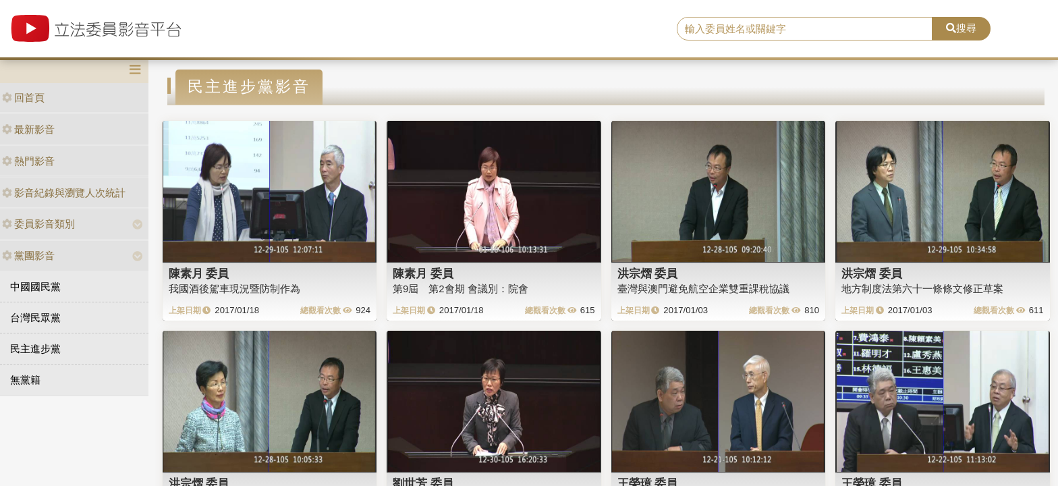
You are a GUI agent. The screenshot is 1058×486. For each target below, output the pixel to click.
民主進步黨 (35, 348)
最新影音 (28, 129)
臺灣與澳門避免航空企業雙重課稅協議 (703, 288)
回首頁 (23, 97)
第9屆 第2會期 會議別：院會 (460, 288)
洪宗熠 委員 (647, 273)
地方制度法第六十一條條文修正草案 (922, 288)
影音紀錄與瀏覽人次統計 (64, 192)
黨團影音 (28, 255)
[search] (805, 29)
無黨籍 (25, 379)
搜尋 (961, 28)
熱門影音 (28, 161)
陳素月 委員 (199, 273)
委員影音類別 (38, 224)
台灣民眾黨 (35, 317)
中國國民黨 (35, 286)
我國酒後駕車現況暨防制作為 (234, 288)
